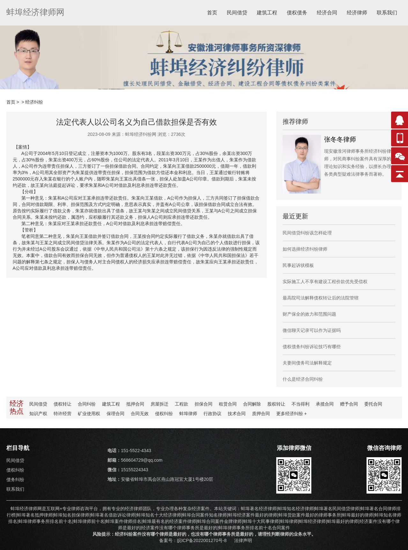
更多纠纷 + (291, 413)
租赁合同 (228, 404)
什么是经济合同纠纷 (303, 379)
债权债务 (297, 12)
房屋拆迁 (159, 404)
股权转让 (276, 404)
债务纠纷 (15, 479)
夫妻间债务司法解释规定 (307, 362)
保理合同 (115, 413)
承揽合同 (325, 404)
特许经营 (62, 413)
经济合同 (327, 12)
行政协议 (212, 413)
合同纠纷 (87, 404)
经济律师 (357, 12)
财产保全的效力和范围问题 (309, 314)
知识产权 (38, 413)
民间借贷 (237, 12)
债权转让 (62, 404)
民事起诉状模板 (298, 265)
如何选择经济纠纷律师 (305, 249)
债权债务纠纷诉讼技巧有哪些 (312, 346)
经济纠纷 (34, 102)
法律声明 (243, 540)
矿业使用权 (89, 413)
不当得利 (300, 404)
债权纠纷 (15, 470)
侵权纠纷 (164, 413)
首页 (212, 12)
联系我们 (387, 12)
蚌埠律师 (188, 413)
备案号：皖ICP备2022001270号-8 (193, 540)
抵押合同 (135, 404)
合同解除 (252, 404)
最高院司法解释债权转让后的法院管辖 (321, 297)
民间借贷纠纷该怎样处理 (307, 232)
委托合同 (373, 404)
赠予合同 (349, 404)
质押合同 (261, 413)
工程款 (181, 404)
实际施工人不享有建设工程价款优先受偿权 (325, 281)
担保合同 (203, 404)
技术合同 (237, 413)
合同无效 (140, 413)
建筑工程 (267, 12)
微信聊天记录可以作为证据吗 (312, 330)
